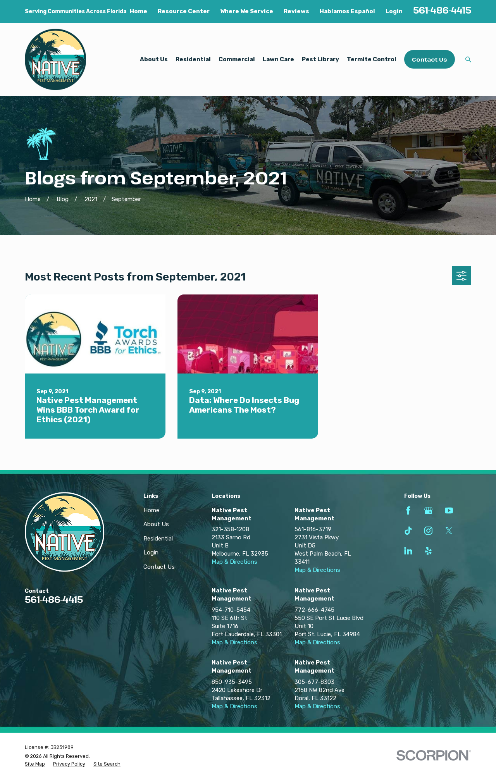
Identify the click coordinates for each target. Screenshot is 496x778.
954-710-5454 (231, 609)
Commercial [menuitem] (237, 59)
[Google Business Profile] (428, 510)
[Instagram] (428, 531)
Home (138, 11)
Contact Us (429, 59)
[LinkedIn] (408, 551)
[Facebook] (408, 510)
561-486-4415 (442, 10)
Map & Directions (234, 561)
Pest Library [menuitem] (320, 59)
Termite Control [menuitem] (371, 59)
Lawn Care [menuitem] (278, 59)
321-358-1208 (230, 529)
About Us (156, 524)
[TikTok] (408, 531)
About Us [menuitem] (154, 59)
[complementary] (440, 735)
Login (394, 11)
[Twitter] (449, 531)
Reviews (296, 11)
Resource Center (184, 11)
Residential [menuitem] (193, 59)
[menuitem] (35, 764)
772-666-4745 (314, 609)
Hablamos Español (347, 11)
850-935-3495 (232, 681)
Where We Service (246, 11)
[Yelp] (428, 551)
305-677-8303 (314, 681)
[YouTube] (449, 510)
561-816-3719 (312, 529)
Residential (158, 538)
